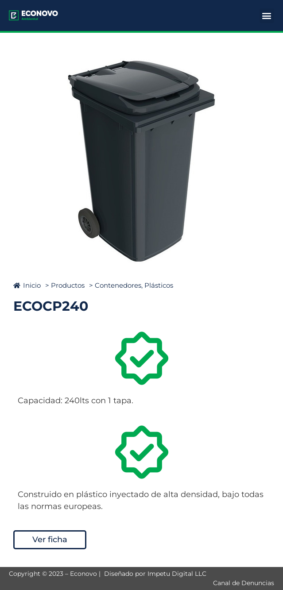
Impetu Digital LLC (176, 574)
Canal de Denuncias (243, 583)
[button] (267, 15)
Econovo (83, 574)
